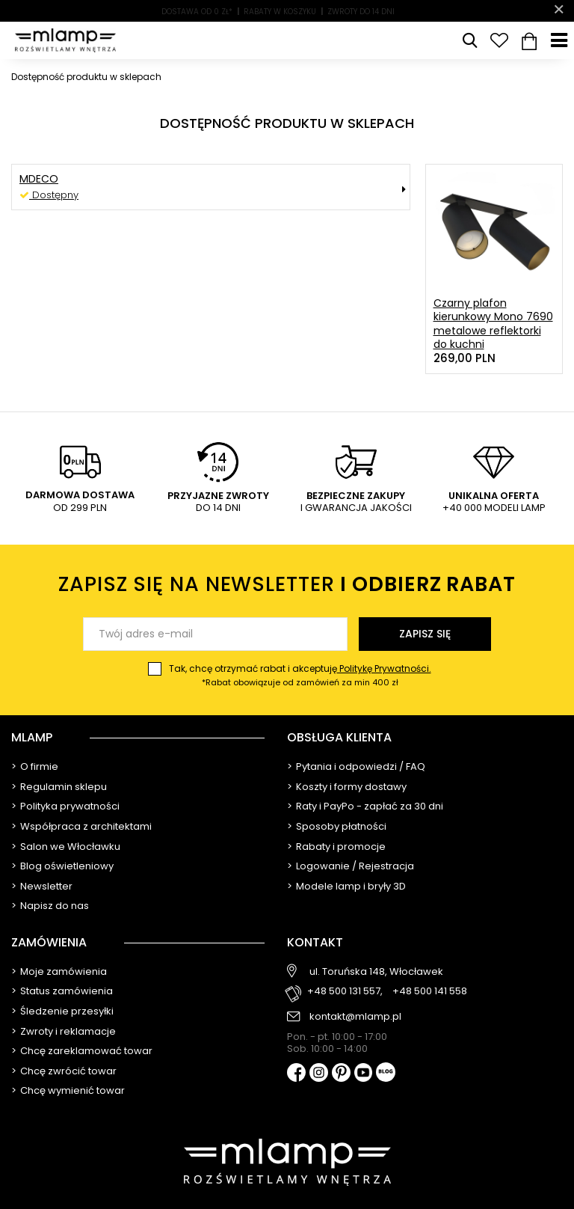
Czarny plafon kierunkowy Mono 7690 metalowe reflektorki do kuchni (493, 324)
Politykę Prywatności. (384, 668)
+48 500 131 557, (345, 991)
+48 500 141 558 (429, 991)
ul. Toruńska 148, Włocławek (376, 972)
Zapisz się (425, 633)
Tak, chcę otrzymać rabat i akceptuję (300, 675)
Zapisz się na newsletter (287, 584)
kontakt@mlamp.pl (355, 1017)
